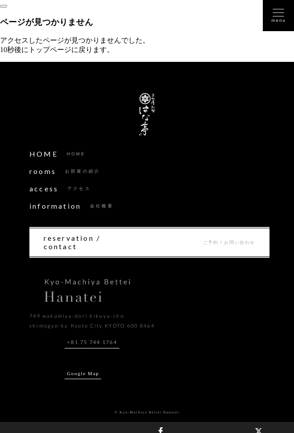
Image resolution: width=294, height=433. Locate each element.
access (60, 188)
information (71, 206)
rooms (64, 171)
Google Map (83, 373)
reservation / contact (149, 242)
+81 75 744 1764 (92, 342)
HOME (57, 154)
